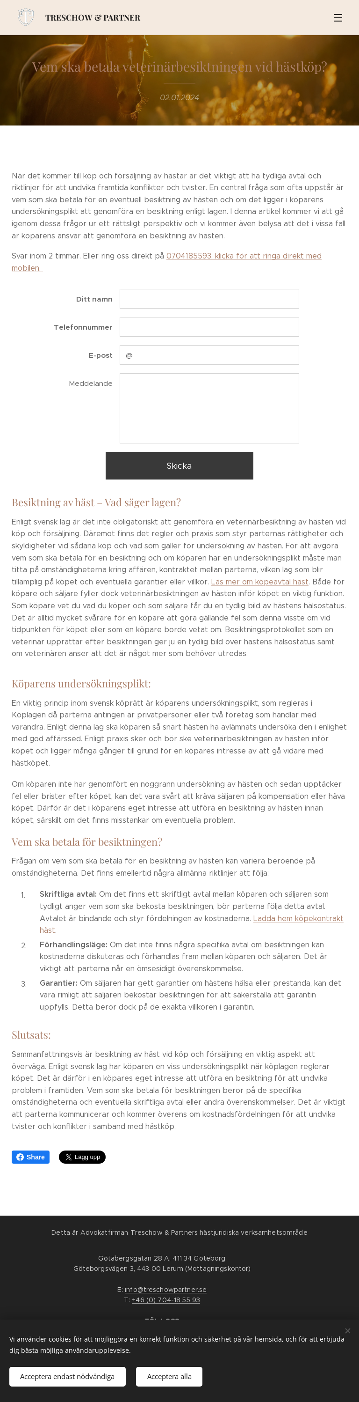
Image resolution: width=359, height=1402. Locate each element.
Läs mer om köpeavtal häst (260, 581)
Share (30, 1157)
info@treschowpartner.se (166, 1289)
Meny (338, 17)
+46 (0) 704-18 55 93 (166, 1300)
